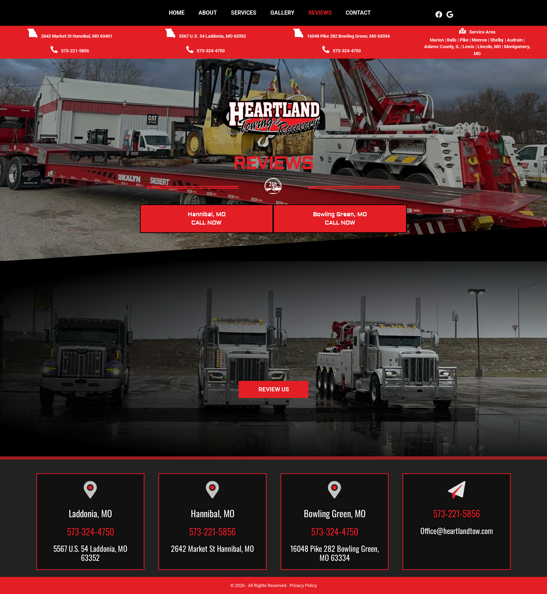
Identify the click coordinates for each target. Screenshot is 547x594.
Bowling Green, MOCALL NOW (340, 218)
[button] (439, 14)
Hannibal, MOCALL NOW (206, 218)
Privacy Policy (303, 585)
